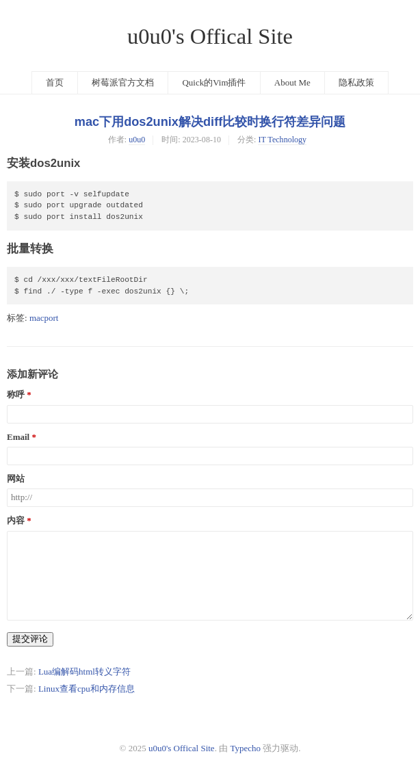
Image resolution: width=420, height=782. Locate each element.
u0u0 (137, 139)
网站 (16, 479)
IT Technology (282, 139)
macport (44, 318)
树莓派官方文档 (123, 82)
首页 (55, 82)
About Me (292, 82)
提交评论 (30, 639)
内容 (16, 520)
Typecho (245, 748)
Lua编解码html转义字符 (84, 671)
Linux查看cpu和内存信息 (86, 688)
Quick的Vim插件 (214, 82)
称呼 (16, 395)
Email (18, 437)
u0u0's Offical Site (210, 36)
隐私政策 (356, 82)
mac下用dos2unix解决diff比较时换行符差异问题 (210, 122)
